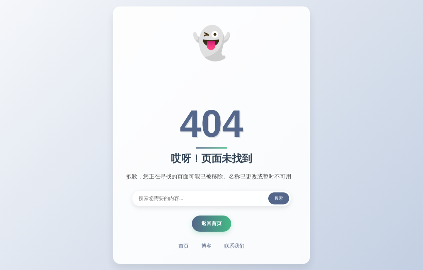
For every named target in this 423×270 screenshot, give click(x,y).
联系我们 (234, 246)
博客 (206, 246)
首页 (184, 246)
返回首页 (211, 223)
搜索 (279, 198)
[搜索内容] (211, 198)
